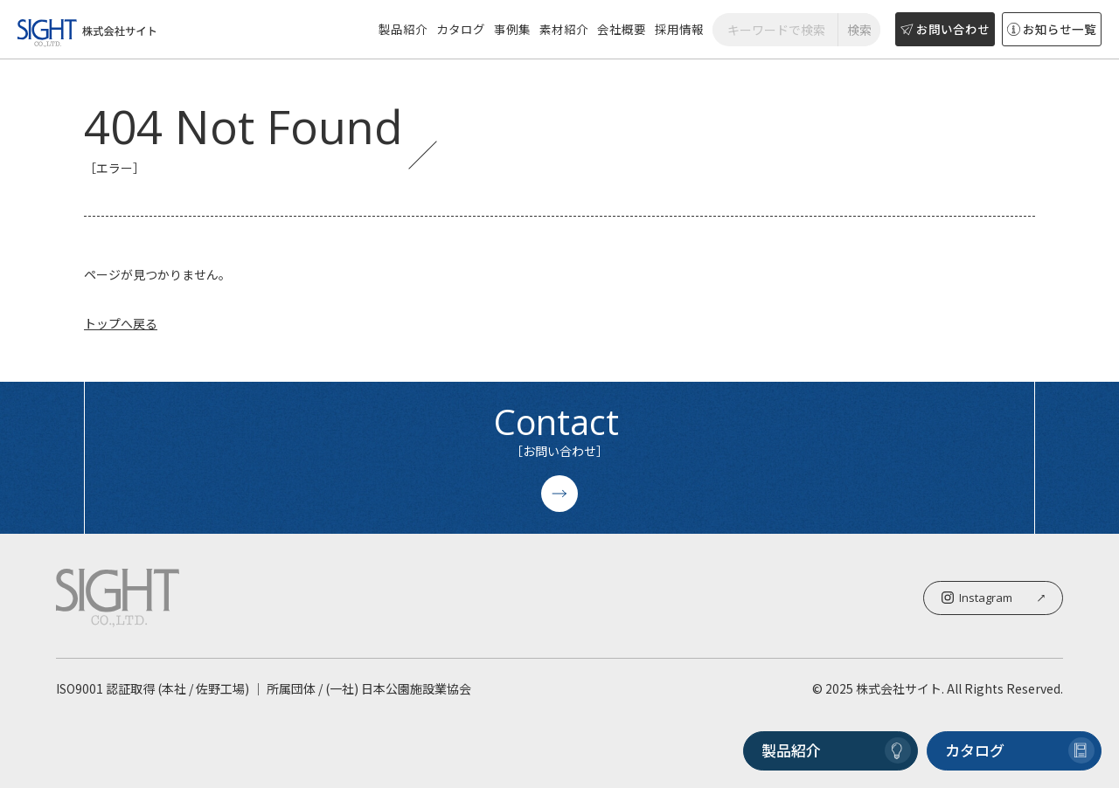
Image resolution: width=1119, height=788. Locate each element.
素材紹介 (563, 29)
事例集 (512, 29)
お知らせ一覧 (1051, 29)
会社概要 (621, 29)
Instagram (993, 597)
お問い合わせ (945, 29)
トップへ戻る (120, 323)
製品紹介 (403, 29)
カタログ (460, 29)
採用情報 (679, 29)
